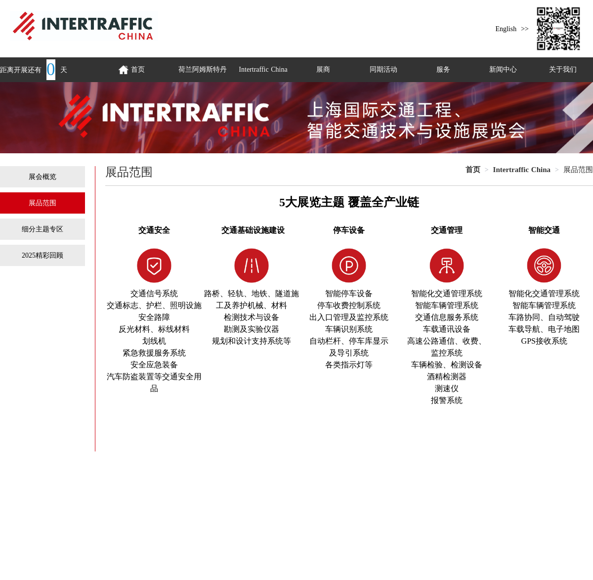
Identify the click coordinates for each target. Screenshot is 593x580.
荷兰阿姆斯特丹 (202, 69)
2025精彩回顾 (42, 255)
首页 (473, 170)
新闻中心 (503, 69)
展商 (323, 69)
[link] (473, 170)
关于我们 (563, 69)
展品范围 (42, 203)
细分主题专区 (42, 229)
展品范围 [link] (578, 170)
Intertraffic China (263, 69)
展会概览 (42, 176)
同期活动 (383, 69)
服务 (443, 69)
